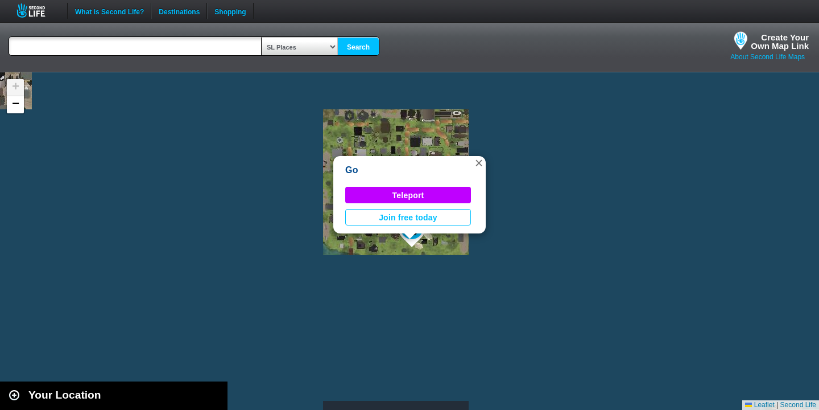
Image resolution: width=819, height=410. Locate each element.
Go (351, 170)
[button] (479, 163)
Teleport (408, 195)
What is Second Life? (109, 11)
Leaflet (759, 405)
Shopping (230, 11)
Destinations (179, 11)
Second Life (37, 10)
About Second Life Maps (767, 57)
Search (358, 47)
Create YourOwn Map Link (780, 41)
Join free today (408, 217)
